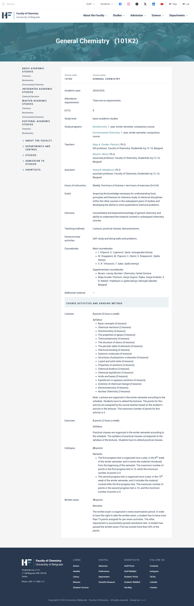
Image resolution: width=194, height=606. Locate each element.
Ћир (173, 4)
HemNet (76, 571)
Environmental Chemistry (33, 85)
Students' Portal (131, 577)
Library (76, 577)
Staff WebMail (130, 571)
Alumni (76, 566)
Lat (186, 4)
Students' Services (81, 587)
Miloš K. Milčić (101, 154)
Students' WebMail (132, 582)
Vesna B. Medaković (103, 169)
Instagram (154, 571)
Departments (104, 577)
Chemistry (26, 76)
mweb (143, 600)
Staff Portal (129, 566)
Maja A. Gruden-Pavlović (106, 144)
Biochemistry (27, 80)
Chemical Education (30, 96)
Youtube (153, 587)
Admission (103, 566)
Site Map (128, 587)
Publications (104, 571)
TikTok (153, 577)
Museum (76, 582)
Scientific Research (107, 582)
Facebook (154, 566)
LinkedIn (153, 582)
